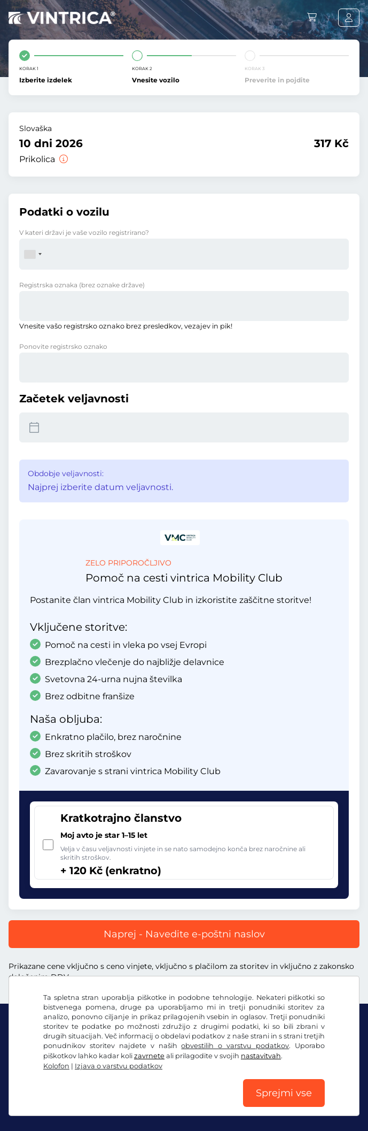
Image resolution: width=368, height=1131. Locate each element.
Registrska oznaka (82, 285)
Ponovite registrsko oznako (63, 346)
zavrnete (149, 1056)
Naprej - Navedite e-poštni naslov (184, 934)
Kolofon (56, 1066)
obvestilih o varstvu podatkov (235, 1046)
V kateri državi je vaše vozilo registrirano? (84, 232)
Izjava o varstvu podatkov (118, 1066)
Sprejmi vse (284, 1093)
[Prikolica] (62, 159)
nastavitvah (261, 1056)
